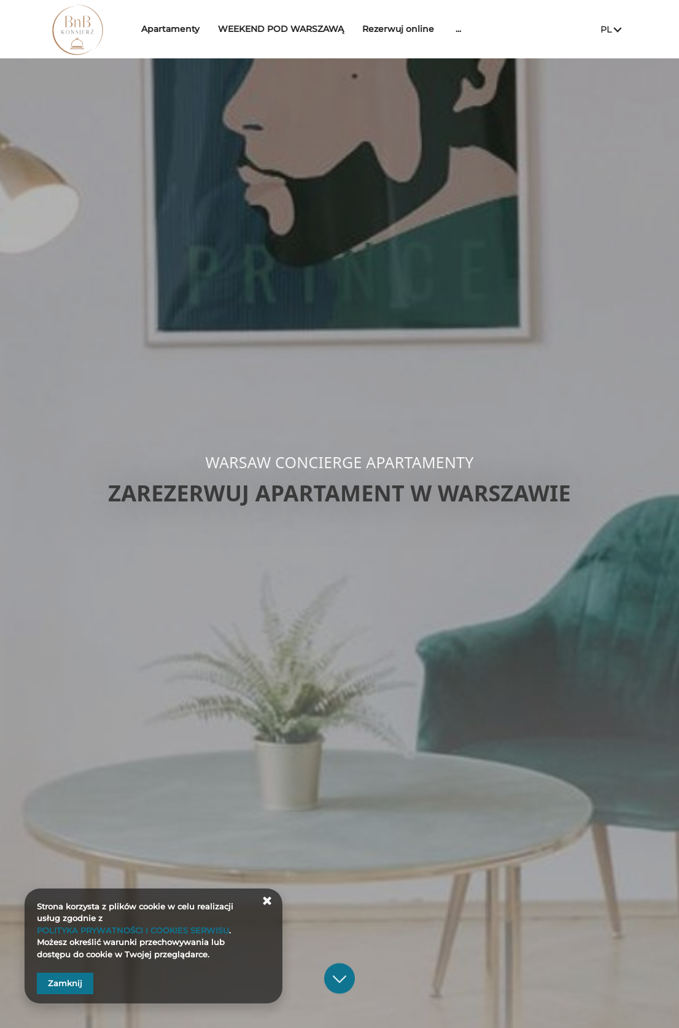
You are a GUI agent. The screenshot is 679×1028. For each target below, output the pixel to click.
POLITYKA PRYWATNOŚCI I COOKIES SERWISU (133, 930)
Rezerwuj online (407, 28)
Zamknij (65, 983)
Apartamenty (179, 28)
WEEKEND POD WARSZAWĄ (290, 28)
